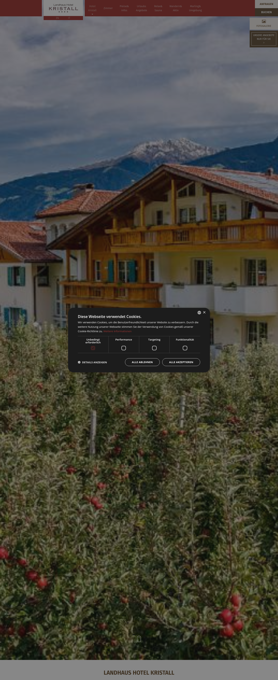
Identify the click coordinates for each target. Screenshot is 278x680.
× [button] (204, 312)
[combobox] (199, 312)
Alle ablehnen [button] (142, 362)
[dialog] (139, 340)
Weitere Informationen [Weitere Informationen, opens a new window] (117, 331)
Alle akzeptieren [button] (181, 362)
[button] (92, 362)
